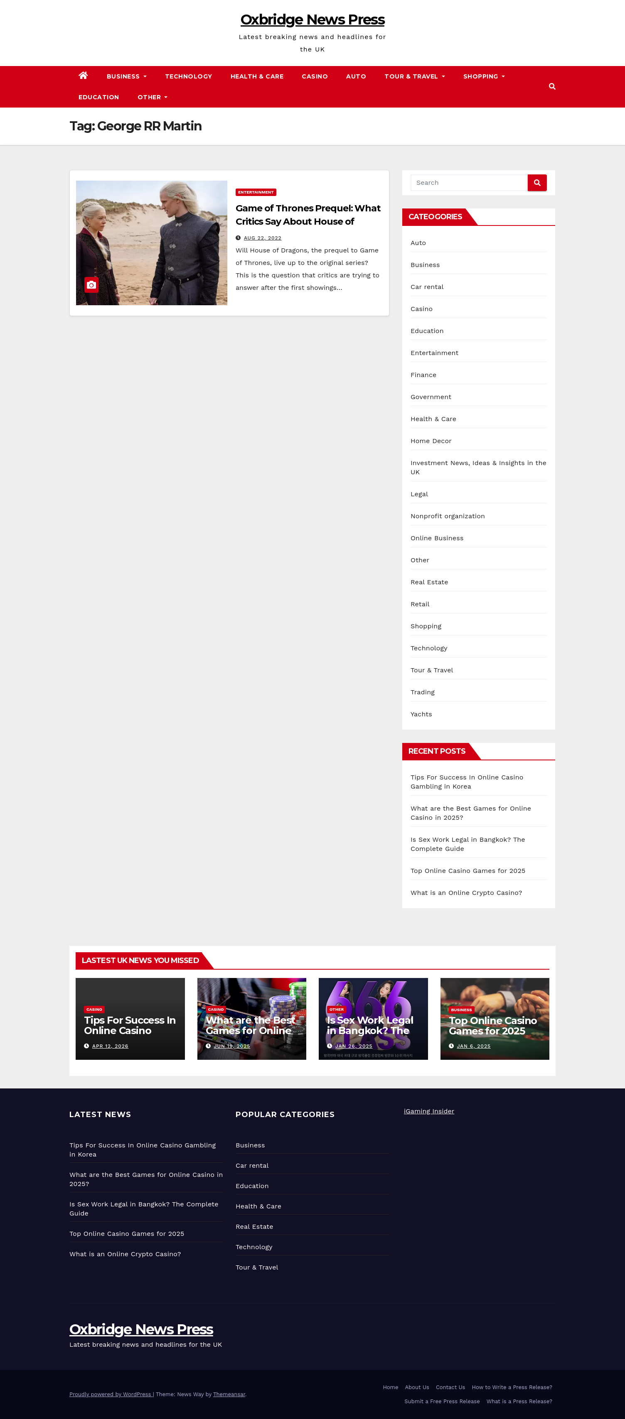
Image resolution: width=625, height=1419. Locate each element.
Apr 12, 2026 (110, 1046)
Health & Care (257, 76)
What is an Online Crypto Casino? (466, 893)
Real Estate (429, 582)
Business (127, 76)
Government (431, 397)
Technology (188, 76)
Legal (419, 494)
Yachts (421, 714)
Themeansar (229, 1394)
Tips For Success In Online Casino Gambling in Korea (130, 1030)
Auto (356, 76)
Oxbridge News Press (312, 19)
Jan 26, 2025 (354, 1046)
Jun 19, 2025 (232, 1046)
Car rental (427, 287)
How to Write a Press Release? (512, 1387)
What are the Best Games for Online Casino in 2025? (250, 1030)
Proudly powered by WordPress (111, 1394)
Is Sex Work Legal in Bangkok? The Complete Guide (370, 1030)
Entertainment (256, 192)
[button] (552, 87)
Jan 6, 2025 (474, 1046)
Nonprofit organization (448, 516)
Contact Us (450, 1387)
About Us (417, 1387)
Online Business (437, 538)
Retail (420, 604)
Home (390, 1387)
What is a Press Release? (519, 1401)
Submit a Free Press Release (442, 1401)
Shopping (484, 76)
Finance (423, 375)
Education (99, 97)
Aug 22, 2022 (263, 238)
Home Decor (431, 441)
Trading (423, 692)
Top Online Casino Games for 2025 (468, 871)
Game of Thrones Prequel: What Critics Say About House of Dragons (308, 221)
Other (153, 97)
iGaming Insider (429, 1111)
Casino (315, 76)
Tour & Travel (414, 76)
